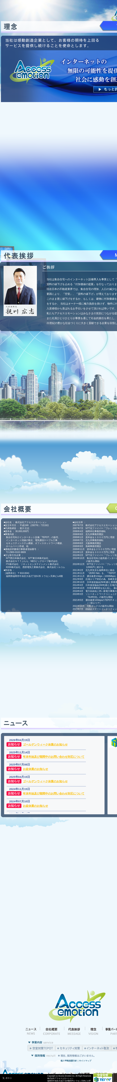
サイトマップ (85, 1061)
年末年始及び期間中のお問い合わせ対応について (53, 756)
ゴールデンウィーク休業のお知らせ (45, 744)
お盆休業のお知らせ (35, 769)
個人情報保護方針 (69, 1061)
